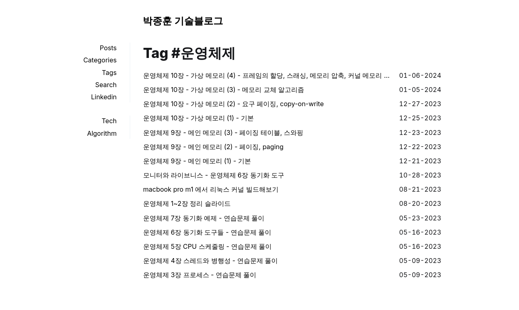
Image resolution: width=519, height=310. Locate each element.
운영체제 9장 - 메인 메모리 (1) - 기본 (197, 161)
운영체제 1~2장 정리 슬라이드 (187, 203)
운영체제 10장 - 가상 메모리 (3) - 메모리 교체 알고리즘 (223, 90)
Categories (99, 60)
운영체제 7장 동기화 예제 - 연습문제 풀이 (203, 218)
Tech (109, 121)
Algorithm (102, 133)
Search (106, 85)
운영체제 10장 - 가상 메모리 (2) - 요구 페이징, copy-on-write (233, 104)
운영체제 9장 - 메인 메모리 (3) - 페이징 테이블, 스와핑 (223, 132)
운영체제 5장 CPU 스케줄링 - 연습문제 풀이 (207, 246)
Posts (108, 48)
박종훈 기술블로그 (183, 21)
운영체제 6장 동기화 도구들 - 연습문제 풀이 (207, 232)
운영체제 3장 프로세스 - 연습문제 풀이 (200, 275)
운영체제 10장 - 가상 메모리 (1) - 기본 (198, 118)
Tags (109, 72)
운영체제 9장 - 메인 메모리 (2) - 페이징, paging (213, 147)
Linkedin (103, 97)
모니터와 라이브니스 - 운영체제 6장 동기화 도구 (213, 175)
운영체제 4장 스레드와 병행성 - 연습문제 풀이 (210, 261)
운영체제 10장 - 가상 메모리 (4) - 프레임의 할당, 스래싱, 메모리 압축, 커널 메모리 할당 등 (268, 75)
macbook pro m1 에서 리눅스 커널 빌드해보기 (211, 189)
